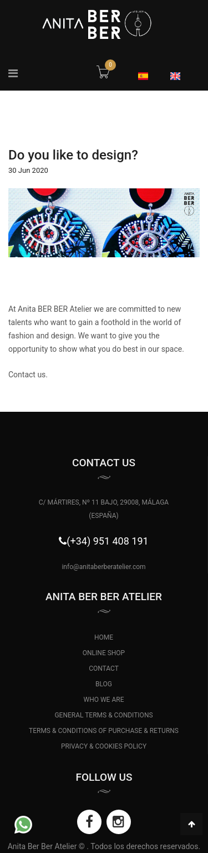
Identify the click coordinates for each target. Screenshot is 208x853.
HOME (103, 637)
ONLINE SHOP (104, 653)
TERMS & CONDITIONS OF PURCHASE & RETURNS (104, 731)
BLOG (103, 684)
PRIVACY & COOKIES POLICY (103, 746)
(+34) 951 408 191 (107, 541)
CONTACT (104, 668)
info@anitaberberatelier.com (103, 567)
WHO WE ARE (104, 700)
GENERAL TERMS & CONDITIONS (103, 715)
